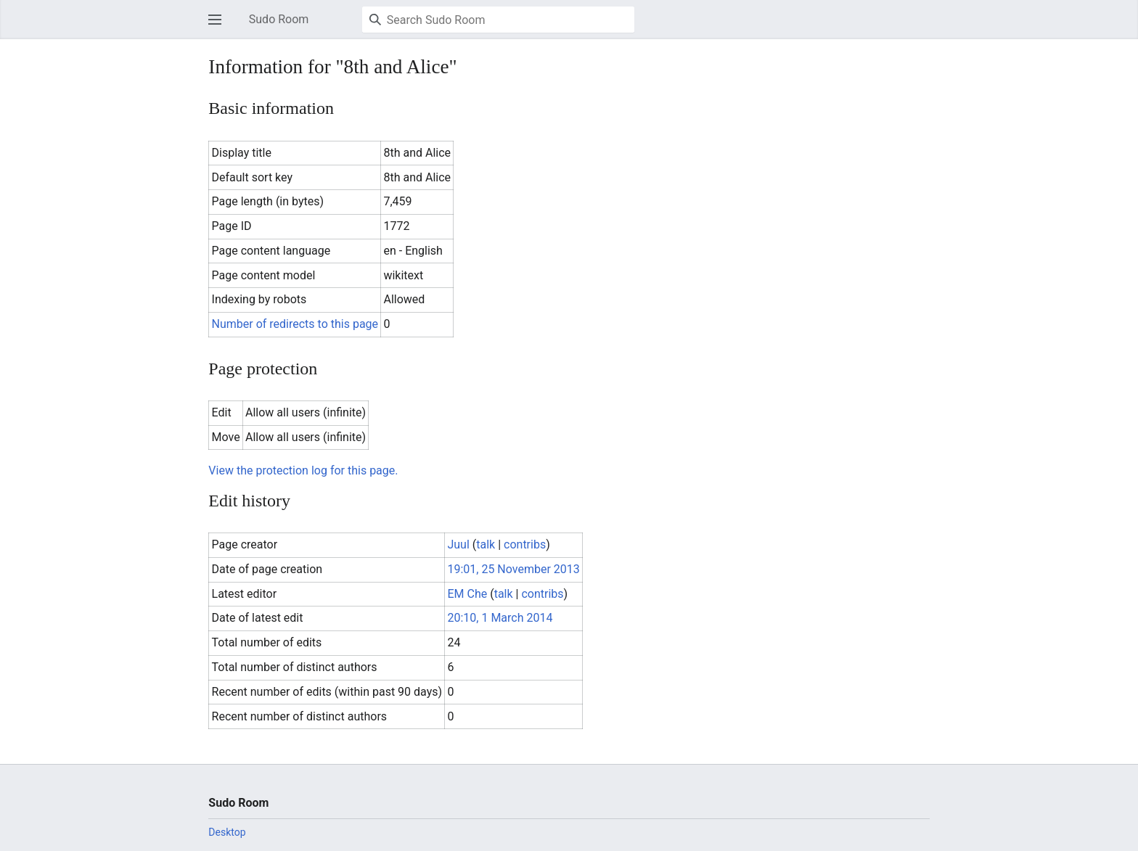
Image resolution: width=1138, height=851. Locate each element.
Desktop (226, 832)
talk (485, 544)
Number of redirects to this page (295, 324)
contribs (525, 544)
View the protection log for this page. (303, 470)
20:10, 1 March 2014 (499, 618)
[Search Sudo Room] (498, 20)
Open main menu (219, 26)
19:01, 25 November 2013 (513, 569)
